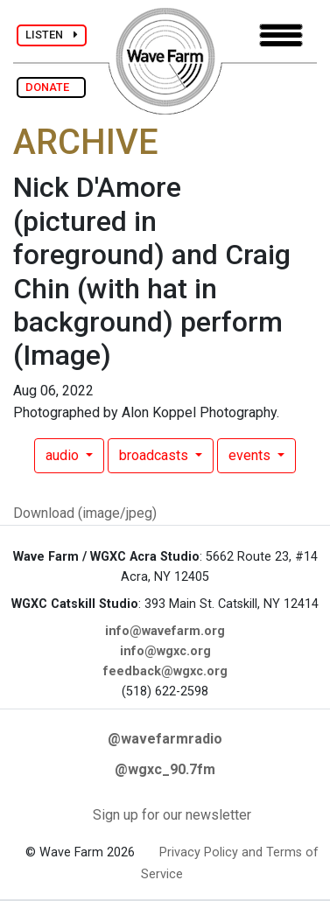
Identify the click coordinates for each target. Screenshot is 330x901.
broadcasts (155, 455)
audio (64, 455)
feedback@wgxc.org (165, 671)
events (251, 455)
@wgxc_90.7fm (165, 769)
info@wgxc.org (165, 651)
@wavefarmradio (165, 738)
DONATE (51, 87)
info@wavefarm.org (165, 631)
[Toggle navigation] (281, 35)
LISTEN (51, 34)
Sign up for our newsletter (172, 815)
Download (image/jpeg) (85, 513)
